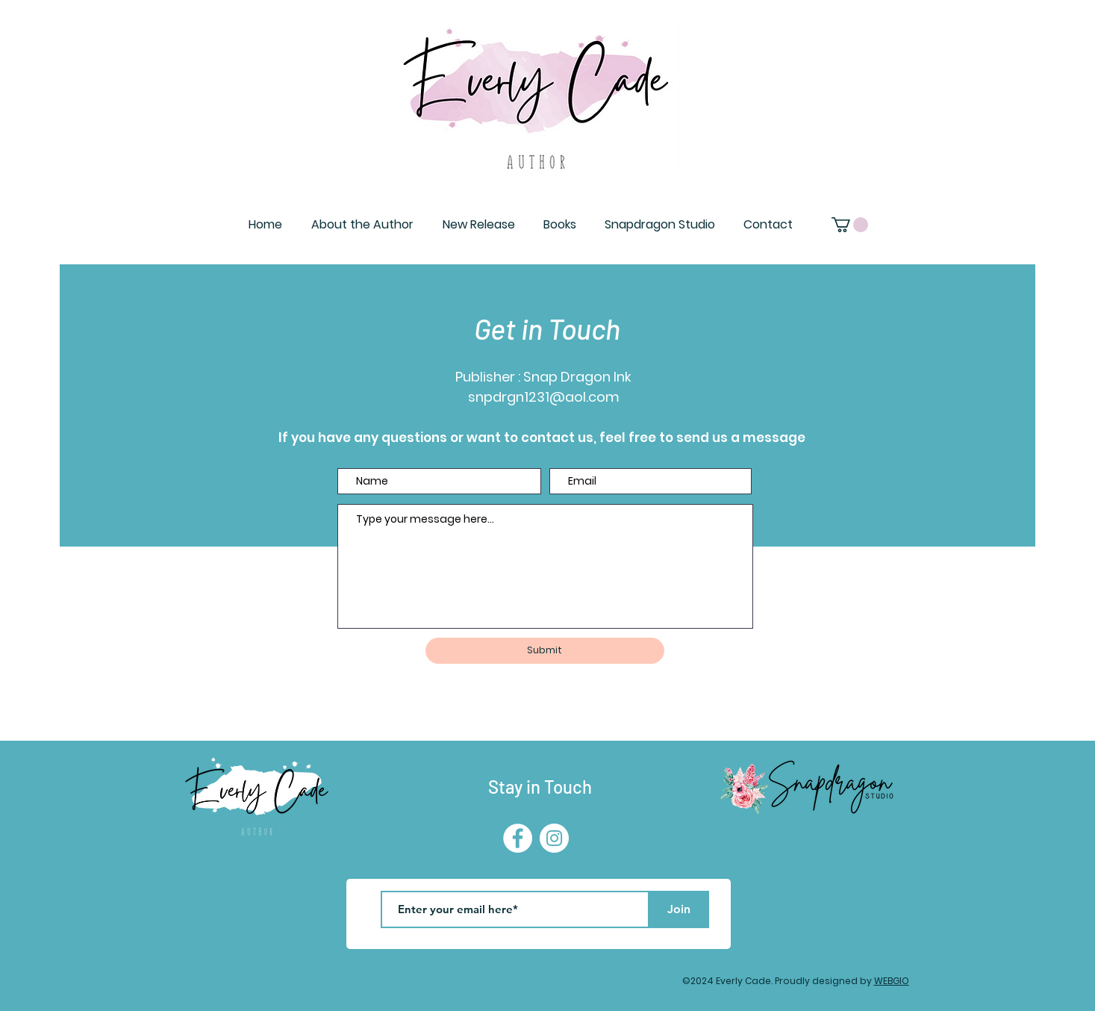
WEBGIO (891, 980)
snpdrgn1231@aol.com (544, 397)
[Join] (679, 909)
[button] (850, 224)
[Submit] (544, 651)
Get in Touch (547, 328)
